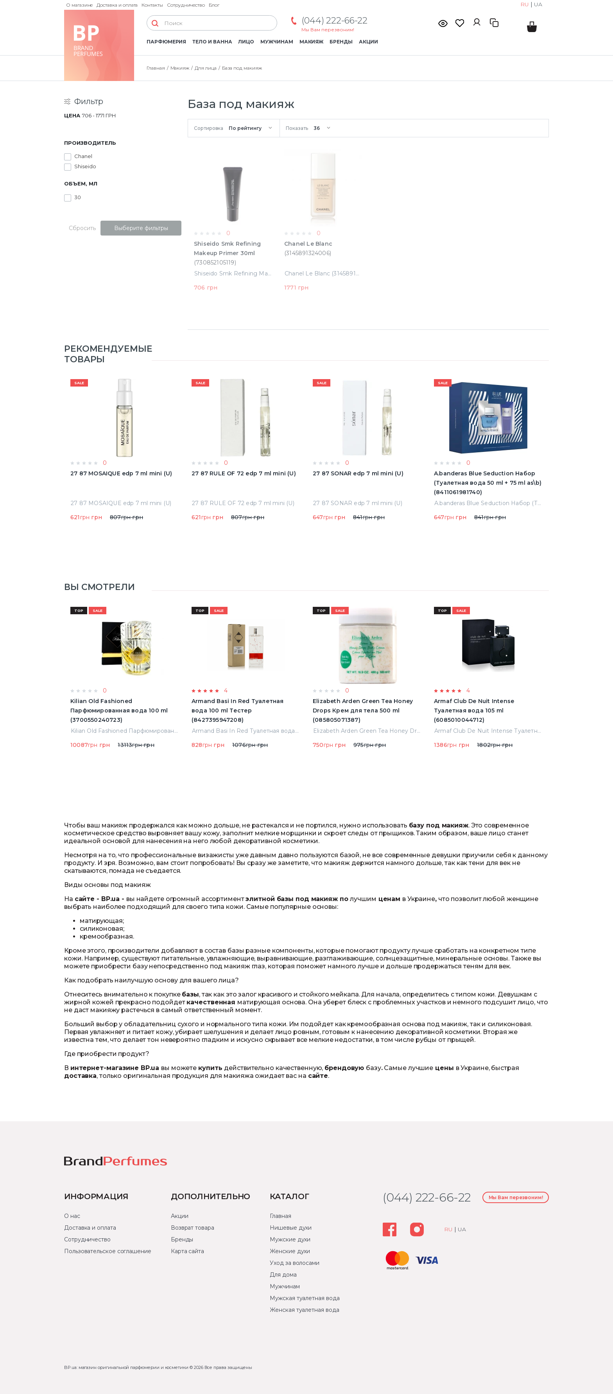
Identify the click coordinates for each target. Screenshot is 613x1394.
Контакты (152, 5)
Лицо (246, 42)
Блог (214, 5)
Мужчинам (276, 42)
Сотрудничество (186, 5)
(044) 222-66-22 (334, 20)
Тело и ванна (212, 42)
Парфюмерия (166, 42)
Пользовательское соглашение (107, 1251)
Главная (280, 1216)
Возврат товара (192, 1227)
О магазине (79, 5)
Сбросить (82, 228)
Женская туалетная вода (304, 1309)
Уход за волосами (294, 1262)
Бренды (341, 42)
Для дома (283, 1274)
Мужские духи (290, 1239)
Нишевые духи (291, 1227)
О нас (72, 1216)
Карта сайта (187, 1251)
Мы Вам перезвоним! (327, 29)
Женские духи (290, 1251)
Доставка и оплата (117, 5)
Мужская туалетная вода (304, 1298)
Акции (368, 42)
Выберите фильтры (141, 228)
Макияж (311, 42)
